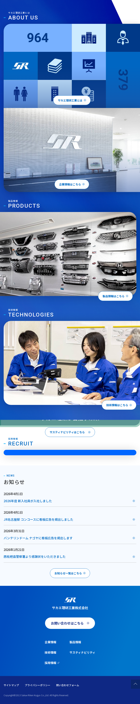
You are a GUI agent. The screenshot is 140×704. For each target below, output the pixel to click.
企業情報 (50, 642)
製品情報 (75, 642)
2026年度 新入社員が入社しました (28, 501)
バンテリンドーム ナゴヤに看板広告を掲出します (38, 538)
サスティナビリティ (82, 652)
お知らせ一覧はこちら (68, 573)
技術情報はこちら (117, 405)
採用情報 (50, 663)
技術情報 (50, 652)
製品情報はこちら (114, 296)
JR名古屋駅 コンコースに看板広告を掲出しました (38, 519)
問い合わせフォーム (67, 685)
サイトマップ (11, 685)
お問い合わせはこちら (67, 623)
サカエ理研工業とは (70, 100)
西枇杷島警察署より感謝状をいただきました (35, 556)
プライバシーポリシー (37, 685)
